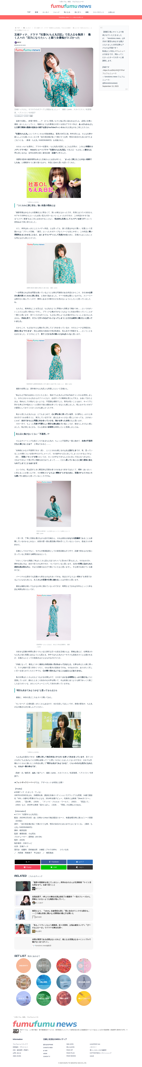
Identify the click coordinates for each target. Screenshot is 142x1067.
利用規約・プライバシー (20, 1047)
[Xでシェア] (27, 862)
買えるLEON (70, 1047)
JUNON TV (46, 1056)
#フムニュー (120, 51)
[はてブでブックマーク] (80, 862)
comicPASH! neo (95, 1044)
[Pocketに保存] (27, 867)
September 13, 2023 (110, 86)
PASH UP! (69, 1050)
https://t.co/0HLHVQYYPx (113, 70)
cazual (92, 1056)
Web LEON (69, 1044)
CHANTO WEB (48, 1047)
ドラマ (26, 116)
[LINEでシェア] (54, 867)
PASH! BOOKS (71, 1056)
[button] (80, 867)
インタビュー (19, 116)
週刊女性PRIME (48, 1044)
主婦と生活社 (17, 1056)
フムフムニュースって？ (20, 1044)
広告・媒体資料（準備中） (21, 1050)
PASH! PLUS (70, 1053)
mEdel (45, 1053)
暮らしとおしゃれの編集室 (98, 1050)
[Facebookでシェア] (54, 862)
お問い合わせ (17, 1053)
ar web (45, 1050)
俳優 (31, 116)
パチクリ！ (93, 1047)
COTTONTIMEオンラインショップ (100, 1053)
